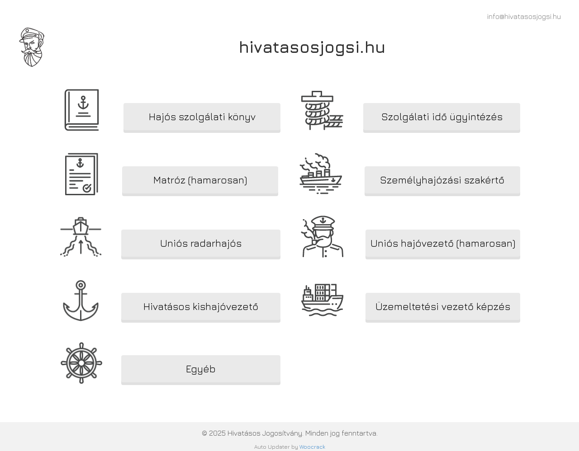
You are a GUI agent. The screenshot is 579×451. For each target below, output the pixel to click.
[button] (201, 116)
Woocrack (312, 446)
